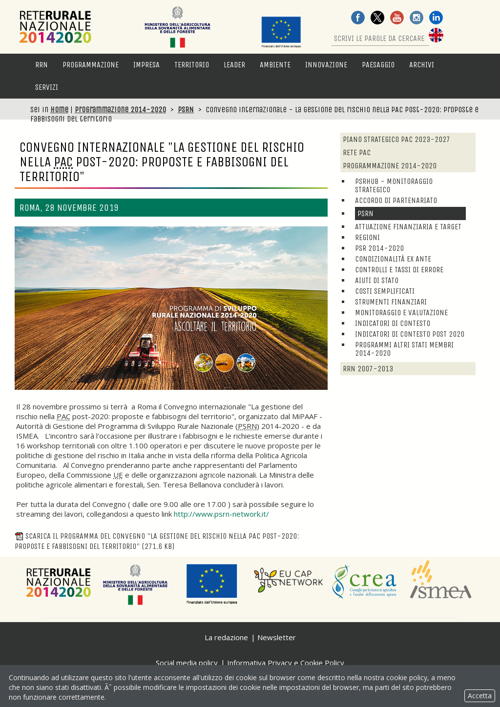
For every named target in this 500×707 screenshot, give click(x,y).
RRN (41, 64)
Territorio (191, 64)
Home (59, 109)
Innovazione (326, 64)
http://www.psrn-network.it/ (221, 514)
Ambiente (275, 64)
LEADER (234, 64)
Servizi (46, 87)
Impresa (146, 64)
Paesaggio (378, 64)
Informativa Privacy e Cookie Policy (285, 662)
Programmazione (90, 64)
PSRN (186, 109)
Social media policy (187, 662)
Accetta (480, 695)
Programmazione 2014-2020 (120, 109)
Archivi (421, 64)
